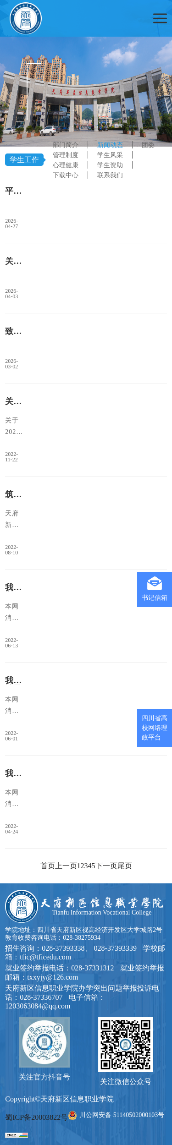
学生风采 (110, 155)
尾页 (124, 866)
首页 (47, 866)
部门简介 (65, 145)
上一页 (66, 866)
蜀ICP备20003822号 (36, 1117)
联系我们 (110, 175)
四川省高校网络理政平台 (154, 728)
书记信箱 (154, 588)
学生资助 (110, 165)
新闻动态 (110, 145)
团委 (148, 145)
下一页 (106, 866)
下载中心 (65, 175)
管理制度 (65, 155)
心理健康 (65, 165)
